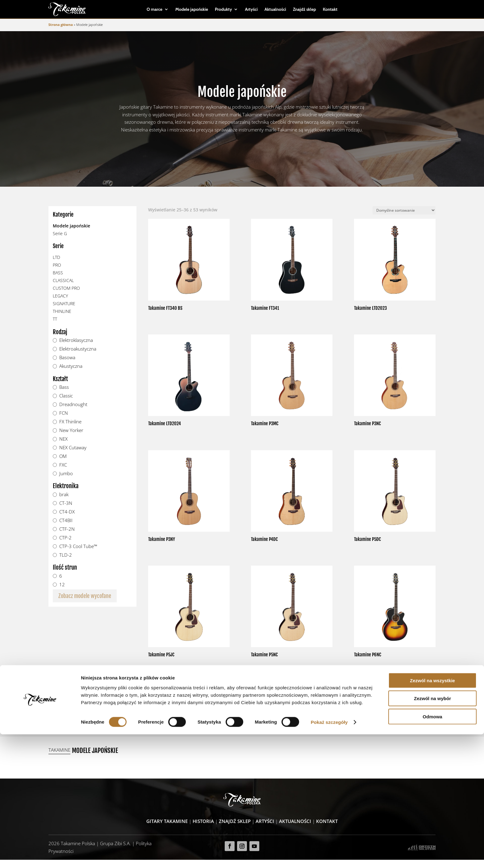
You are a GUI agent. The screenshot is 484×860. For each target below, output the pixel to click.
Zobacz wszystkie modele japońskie (292, 710)
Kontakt (330, 9)
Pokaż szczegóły (329, 847)
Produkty (223, 9)
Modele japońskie (191, 9)
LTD (56, 257)
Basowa (67, 357)
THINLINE (62, 311)
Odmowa (432, 842)
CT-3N (65, 503)
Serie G (60, 234)
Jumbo (66, 473)
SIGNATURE (64, 304)
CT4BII (66, 520)
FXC (63, 465)
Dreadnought (73, 404)
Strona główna (60, 24)
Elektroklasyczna (76, 340)
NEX (63, 439)
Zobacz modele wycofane (84, 595)
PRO (57, 265)
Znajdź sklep (304, 9)
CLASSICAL (63, 281)
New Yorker (71, 430)
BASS (58, 273)
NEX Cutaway (72, 448)
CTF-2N (67, 529)
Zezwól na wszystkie (432, 805)
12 (62, 585)
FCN (63, 413)
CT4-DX (67, 512)
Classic (66, 396)
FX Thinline (70, 422)
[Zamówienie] (404, 210)
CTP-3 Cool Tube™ (78, 546)
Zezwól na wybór (432, 824)
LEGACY (60, 296)
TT (55, 319)
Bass (64, 387)
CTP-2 (65, 537)
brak (64, 494)
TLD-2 (65, 555)
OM (63, 456)
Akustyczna (70, 366)
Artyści (251, 9)
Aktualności (275, 9)
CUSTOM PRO (66, 288)
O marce (154, 9)
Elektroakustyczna (77, 349)
